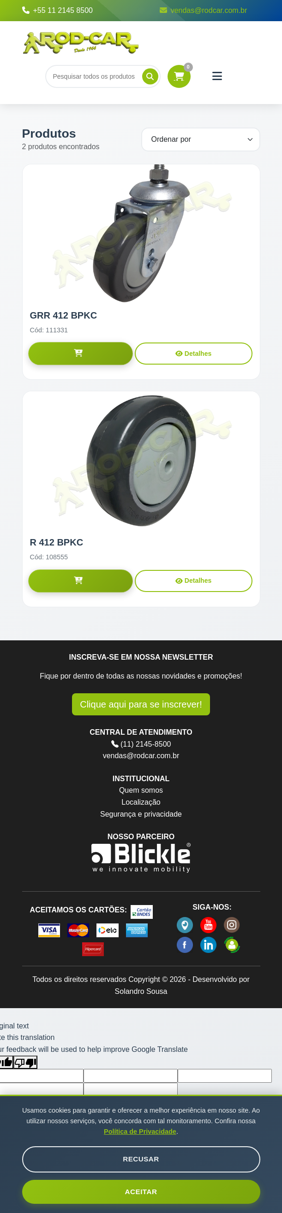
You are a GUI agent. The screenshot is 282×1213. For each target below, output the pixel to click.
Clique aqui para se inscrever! (141, 704)
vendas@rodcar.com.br (203, 10)
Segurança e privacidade (141, 814)
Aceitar (141, 1192)
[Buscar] (103, 76)
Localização (141, 802)
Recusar (141, 1159)
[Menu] (217, 76)
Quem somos (141, 790)
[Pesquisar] (150, 76)
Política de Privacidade (140, 1131)
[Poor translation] (25, 1062)
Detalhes (193, 353)
